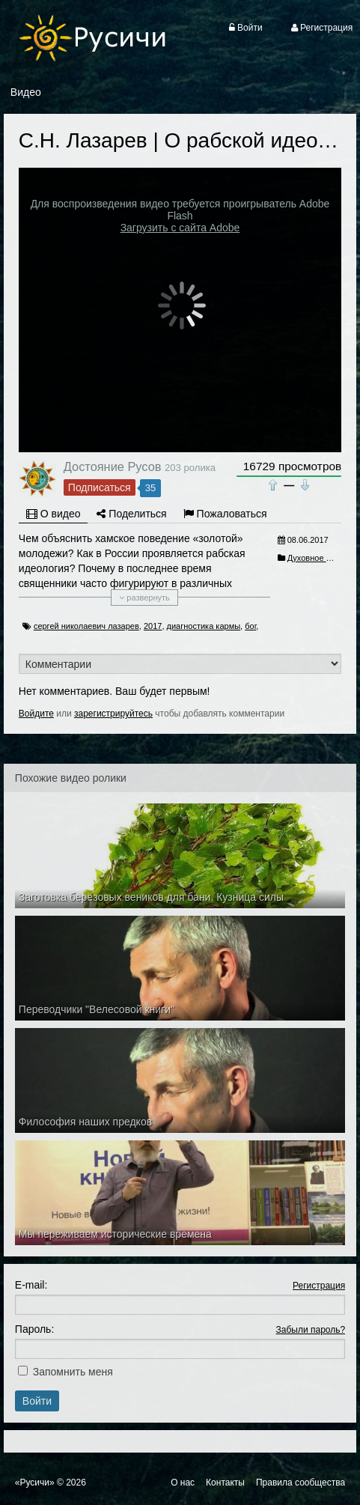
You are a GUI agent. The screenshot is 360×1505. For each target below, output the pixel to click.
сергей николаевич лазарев (86, 625)
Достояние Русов (113, 466)
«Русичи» (35, 1482)
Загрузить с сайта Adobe (180, 228)
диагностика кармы (204, 625)
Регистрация (319, 1285)
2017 (153, 625)
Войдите (36, 713)
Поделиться (131, 514)
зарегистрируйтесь (113, 713)
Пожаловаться (225, 514)
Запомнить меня (73, 1372)
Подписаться (99, 487)
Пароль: (34, 1329)
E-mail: (31, 1285)
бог (250, 625)
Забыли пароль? (311, 1330)
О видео (53, 514)
